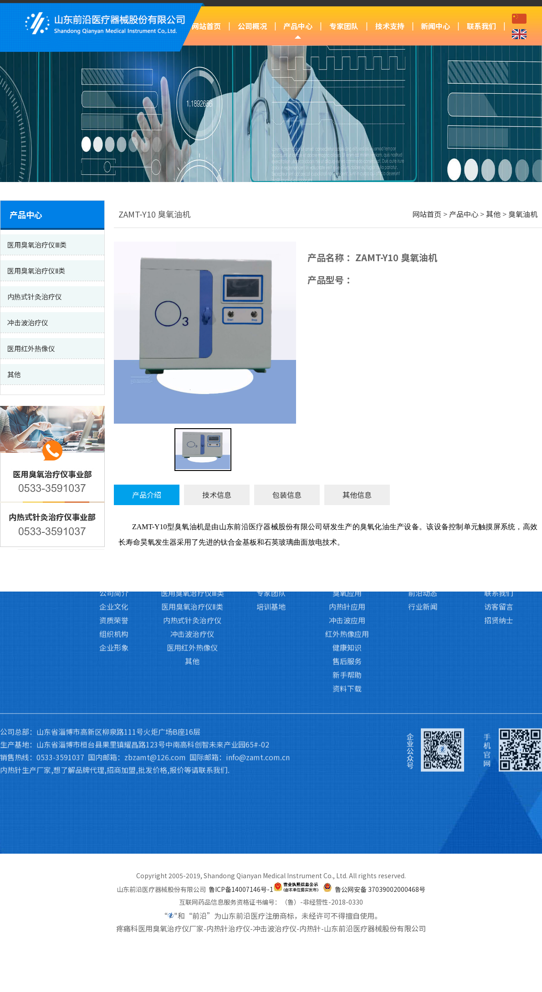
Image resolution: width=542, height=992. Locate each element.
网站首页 (206, 25)
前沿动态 (422, 470)
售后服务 (347, 538)
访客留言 (498, 484)
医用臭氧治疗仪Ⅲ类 (192, 470)
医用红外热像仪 (192, 525)
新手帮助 (347, 552)
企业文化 (113, 484)
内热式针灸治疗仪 (192, 497)
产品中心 (297, 25)
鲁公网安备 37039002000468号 (380, 889)
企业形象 (113, 525)
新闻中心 (435, 25)
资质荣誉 (113, 497)
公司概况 (252, 25)
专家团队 (343, 25)
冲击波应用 (347, 497)
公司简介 (113, 470)
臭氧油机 (522, 213)
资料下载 (347, 566)
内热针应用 (347, 484)
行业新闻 (422, 484)
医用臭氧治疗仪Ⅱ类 (192, 484)
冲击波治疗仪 (192, 511)
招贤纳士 (498, 497)
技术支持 (389, 25)
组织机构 (113, 511)
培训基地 (271, 484)
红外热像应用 (347, 511)
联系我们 (481, 25)
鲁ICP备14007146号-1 (241, 889)
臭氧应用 (347, 470)
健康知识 (347, 525)
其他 (493, 213)
